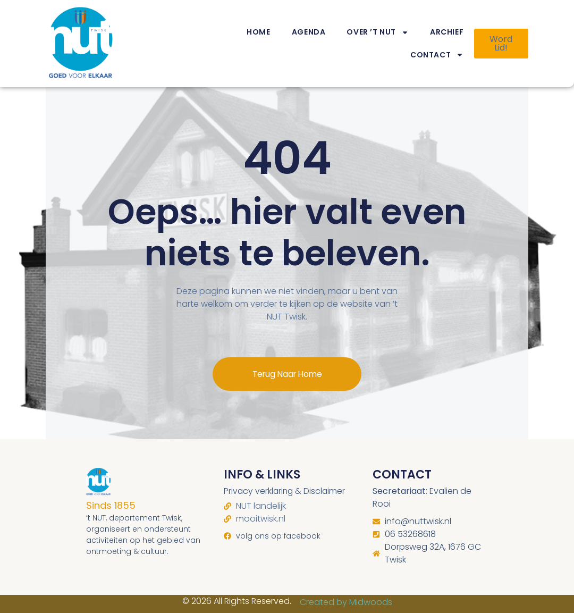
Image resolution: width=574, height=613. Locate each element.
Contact (436, 55)
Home (258, 32)
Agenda (309, 32)
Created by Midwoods (346, 593)
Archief (446, 32)
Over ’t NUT (378, 32)
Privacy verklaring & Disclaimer (286, 482)
